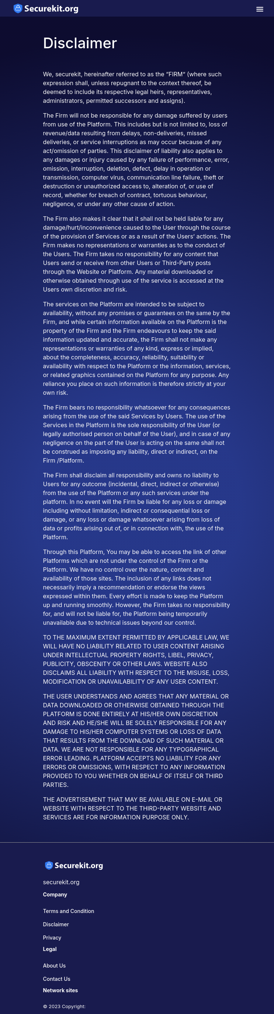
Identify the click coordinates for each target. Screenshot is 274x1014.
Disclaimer (56, 924)
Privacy (52, 937)
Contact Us (56, 979)
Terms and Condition (68, 911)
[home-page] (46, 8)
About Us (54, 965)
